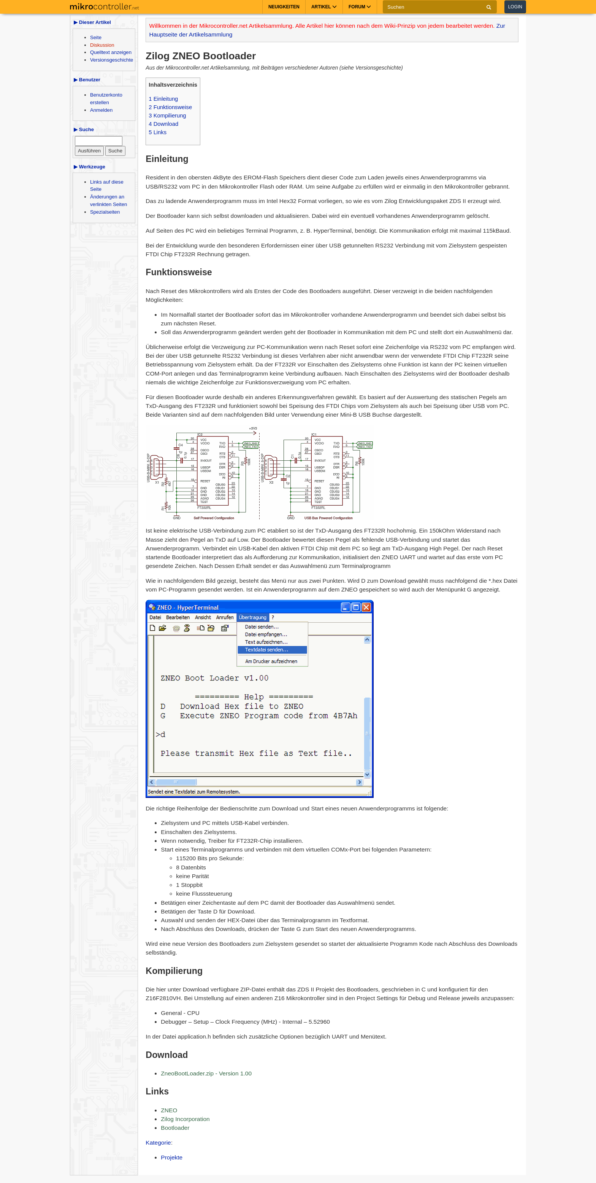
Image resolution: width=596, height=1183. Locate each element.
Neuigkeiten (284, 7)
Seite (95, 37)
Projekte (171, 1157)
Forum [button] (360, 7)
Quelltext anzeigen (111, 52)
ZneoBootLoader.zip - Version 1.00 (206, 1073)
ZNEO (169, 1110)
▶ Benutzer (87, 79)
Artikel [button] (324, 7)
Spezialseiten (105, 212)
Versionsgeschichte (111, 60)
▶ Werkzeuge (89, 167)
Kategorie (158, 1142)
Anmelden (101, 110)
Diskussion (102, 45)
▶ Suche (84, 129)
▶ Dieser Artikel (92, 22)
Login (515, 7)
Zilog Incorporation (185, 1119)
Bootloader (175, 1127)
